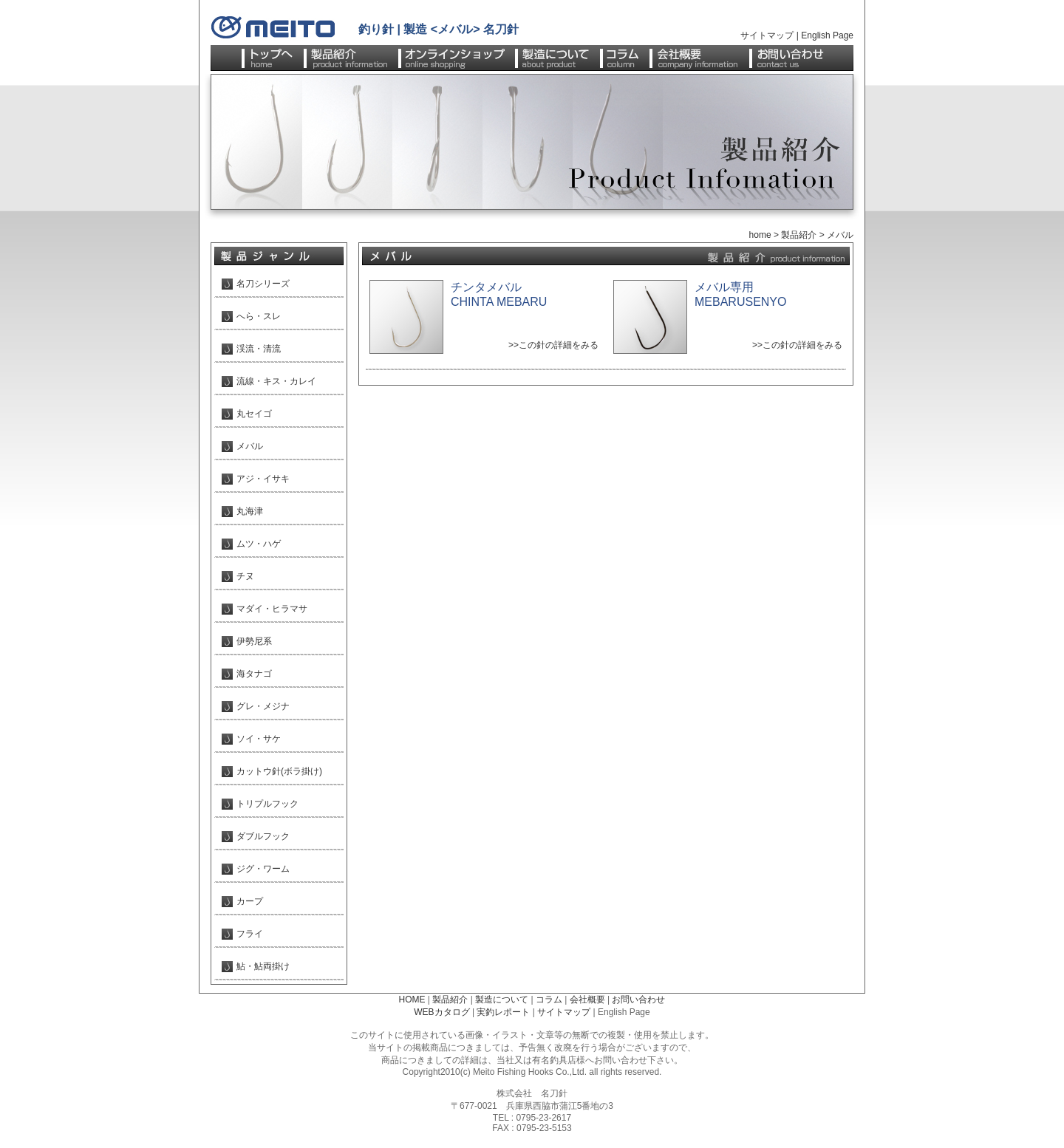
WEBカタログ (441, 1012)
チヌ (245, 576)
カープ (249, 901)
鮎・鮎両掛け (263, 966)
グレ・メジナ (263, 706)
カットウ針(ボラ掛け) (279, 771)
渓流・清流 (258, 349)
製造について (501, 999)
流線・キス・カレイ (276, 381)
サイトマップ (767, 35)
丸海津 (249, 511)
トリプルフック (267, 804)
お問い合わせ (638, 999)
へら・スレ (258, 316)
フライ (249, 934)
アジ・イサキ (263, 479)
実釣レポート (503, 1012)
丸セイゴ (254, 414)
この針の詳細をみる (558, 345)
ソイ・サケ (258, 739)
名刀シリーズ (263, 284)
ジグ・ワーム (263, 869)
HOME (412, 999)
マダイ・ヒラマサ (271, 609)
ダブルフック (263, 836)
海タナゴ (254, 674)
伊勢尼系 (254, 641)
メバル (249, 446)
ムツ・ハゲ (258, 544)
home (760, 235)
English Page (827, 35)
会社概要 (587, 999)
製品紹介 (798, 235)
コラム (549, 999)
